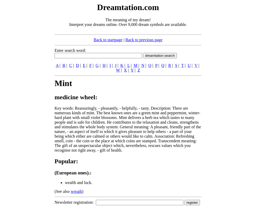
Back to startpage (108, 40)
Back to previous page (144, 40)
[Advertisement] (23, 80)
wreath (76, 191)
